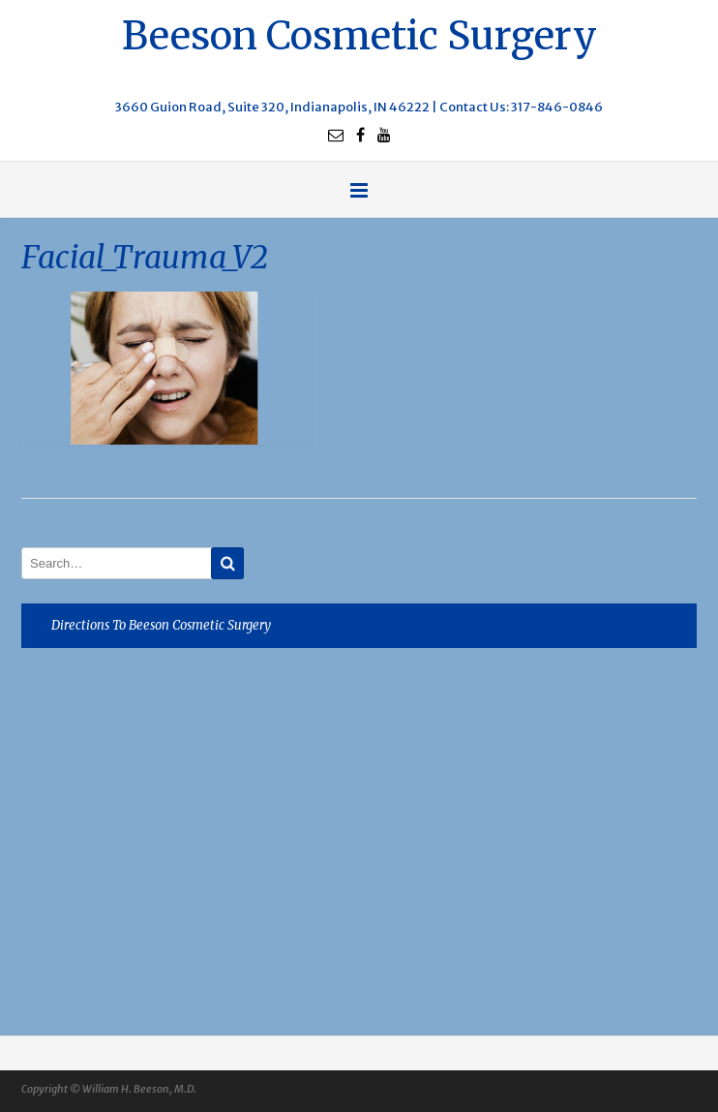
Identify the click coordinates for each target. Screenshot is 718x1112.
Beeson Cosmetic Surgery (359, 33)
